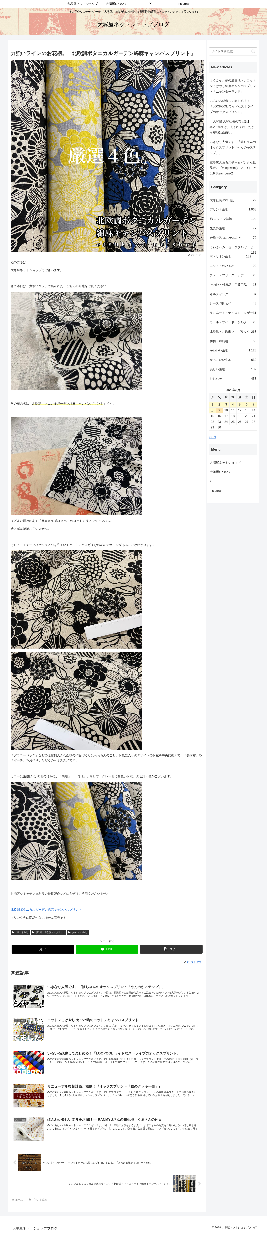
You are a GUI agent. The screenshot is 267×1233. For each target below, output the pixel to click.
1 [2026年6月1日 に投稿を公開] (212, 404)
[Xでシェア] (43, 949)
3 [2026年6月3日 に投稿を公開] (226, 404)
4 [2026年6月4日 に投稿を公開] (233, 404)
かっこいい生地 (78, 932)
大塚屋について (223, 472)
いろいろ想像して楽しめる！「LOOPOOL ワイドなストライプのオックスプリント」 (231, 106)
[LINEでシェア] (107, 949)
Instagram (220, 490)
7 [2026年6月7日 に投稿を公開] (253, 404)
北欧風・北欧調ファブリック (48, 932)
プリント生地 (20, 932)
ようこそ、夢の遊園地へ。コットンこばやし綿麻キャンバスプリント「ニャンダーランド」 (233, 86)
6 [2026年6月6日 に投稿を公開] (247, 404)
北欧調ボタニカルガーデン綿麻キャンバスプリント (46, 909)
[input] (233, 51)
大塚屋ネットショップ (225, 462)
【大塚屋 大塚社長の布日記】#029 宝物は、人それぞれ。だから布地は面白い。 (232, 127)
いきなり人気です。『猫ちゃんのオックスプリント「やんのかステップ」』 (233, 147)
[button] (171, 949)
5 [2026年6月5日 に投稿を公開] (240, 404)
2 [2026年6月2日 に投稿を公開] (219, 404)
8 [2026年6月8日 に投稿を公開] (212, 410)
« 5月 (212, 437)
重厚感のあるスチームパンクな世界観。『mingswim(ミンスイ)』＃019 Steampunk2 (233, 168)
